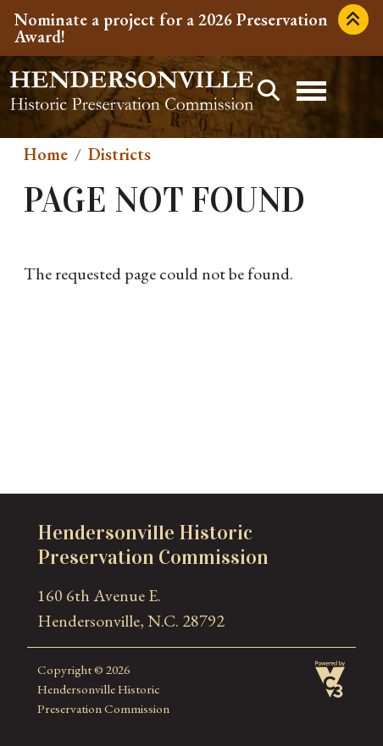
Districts (119, 154)
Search (268, 90)
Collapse (353, 19)
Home (46, 154)
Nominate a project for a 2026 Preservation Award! (171, 27)
